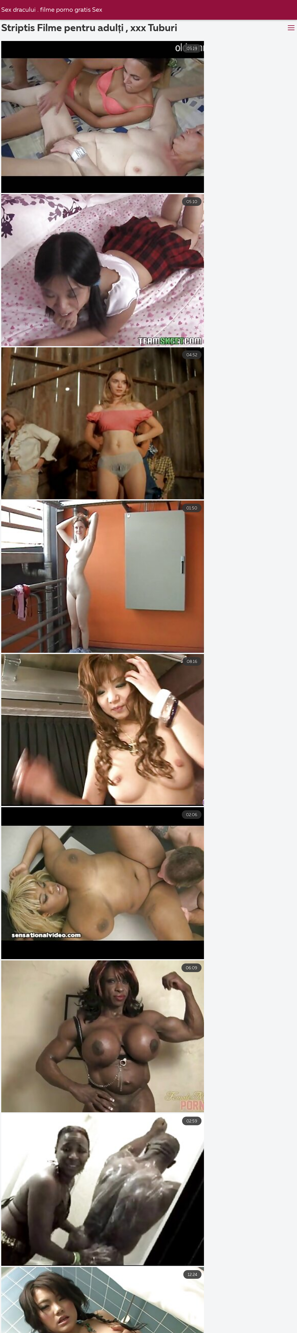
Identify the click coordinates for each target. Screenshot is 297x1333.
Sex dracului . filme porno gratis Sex (53, 10)
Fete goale (162, 1309)
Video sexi (125, 1323)
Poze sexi (16, 1309)
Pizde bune (165, 1323)
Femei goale (157, 1329)
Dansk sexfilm (201, 1316)
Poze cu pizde (116, 1309)
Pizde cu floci (65, 1316)
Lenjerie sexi (247, 1316)
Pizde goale (206, 1309)
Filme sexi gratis (64, 1309)
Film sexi (75, 1329)
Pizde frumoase (80, 1323)
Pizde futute (247, 1323)
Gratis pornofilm (256, 1309)
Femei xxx (205, 1323)
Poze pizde (114, 1329)
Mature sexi (110, 1316)
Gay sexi (40, 1329)
